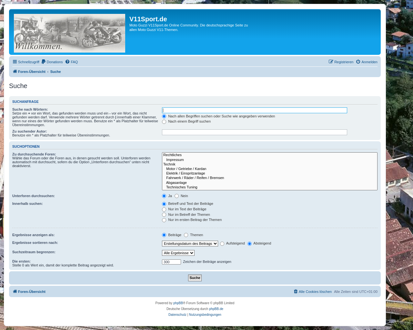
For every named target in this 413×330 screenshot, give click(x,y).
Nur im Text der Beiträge (184, 209)
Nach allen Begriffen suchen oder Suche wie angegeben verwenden (218, 116)
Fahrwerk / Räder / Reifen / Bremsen (270, 178)
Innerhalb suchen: (27, 203)
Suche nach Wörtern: (30, 109)
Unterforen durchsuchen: (33, 196)
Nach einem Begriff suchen (186, 121)
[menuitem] (52, 62)
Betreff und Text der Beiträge (187, 203)
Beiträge (171, 235)
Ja (167, 196)
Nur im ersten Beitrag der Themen (192, 220)
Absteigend (259, 243)
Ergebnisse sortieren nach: (35, 243)
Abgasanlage (270, 183)
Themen (193, 235)
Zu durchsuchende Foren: (34, 154)
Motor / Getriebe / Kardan (270, 169)
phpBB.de (216, 309)
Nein (181, 196)
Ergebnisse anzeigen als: (33, 235)
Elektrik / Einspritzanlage (270, 173)
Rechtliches (270, 155)
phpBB (178, 303)
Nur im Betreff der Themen (186, 214)
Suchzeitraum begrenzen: (33, 252)
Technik (270, 164)
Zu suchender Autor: (29, 131)
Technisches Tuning (270, 187)
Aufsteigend (232, 243)
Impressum (270, 160)
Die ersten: (21, 261)
